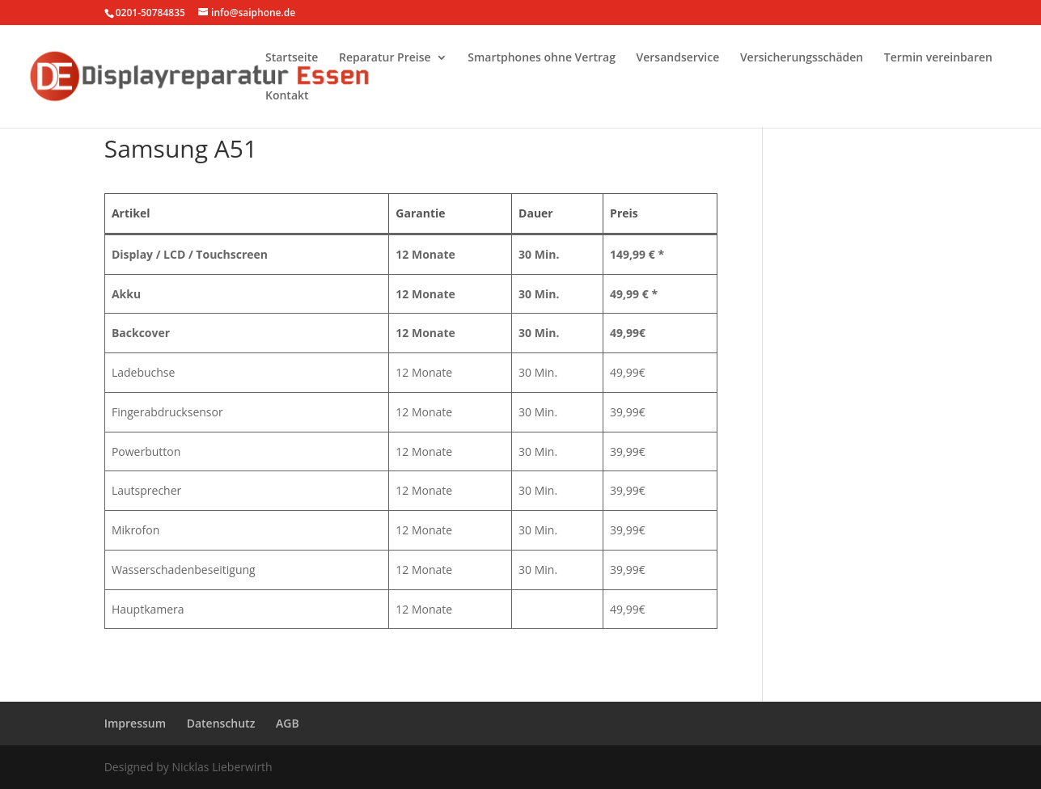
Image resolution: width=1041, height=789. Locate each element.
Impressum (135, 723)
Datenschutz (221, 723)
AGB (287, 723)
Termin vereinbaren (938, 58)
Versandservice (678, 58)
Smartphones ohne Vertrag (542, 58)
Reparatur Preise (385, 58)
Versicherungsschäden (801, 58)
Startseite (291, 58)
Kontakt (287, 96)
